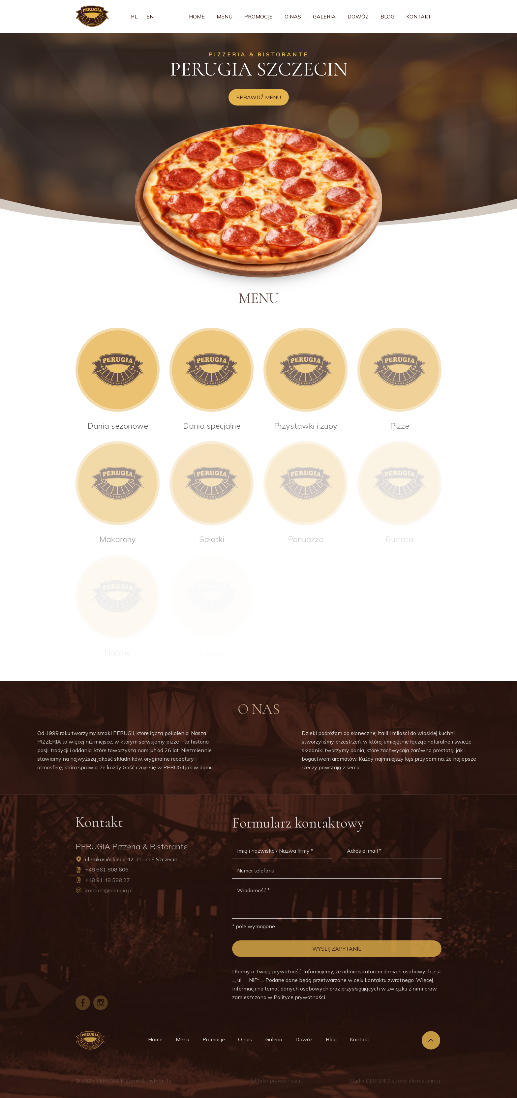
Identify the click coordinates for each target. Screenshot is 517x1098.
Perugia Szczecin (259, 69)
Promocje (258, 16)
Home (197, 16)
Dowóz (358, 16)
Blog (387, 16)
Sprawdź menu (258, 97)
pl (134, 16)
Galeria (324, 16)
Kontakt (418, 16)
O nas (293, 16)
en (150, 16)
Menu (224, 16)
